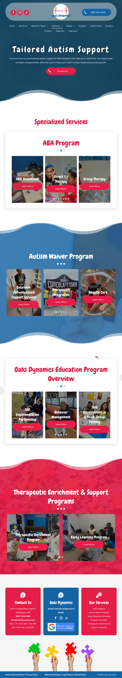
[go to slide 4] (61, 199)
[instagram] (20, 13)
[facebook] (13, 13)
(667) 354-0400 (23, 616)
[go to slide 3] (58, 199)
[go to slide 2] (56, 199)
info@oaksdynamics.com (23, 620)
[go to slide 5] (63, 199)
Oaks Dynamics (61, 602)
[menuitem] (12, 25)
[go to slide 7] (68, 199)
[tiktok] (26, 13)
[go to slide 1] (53, 199)
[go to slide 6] (65, 199)
